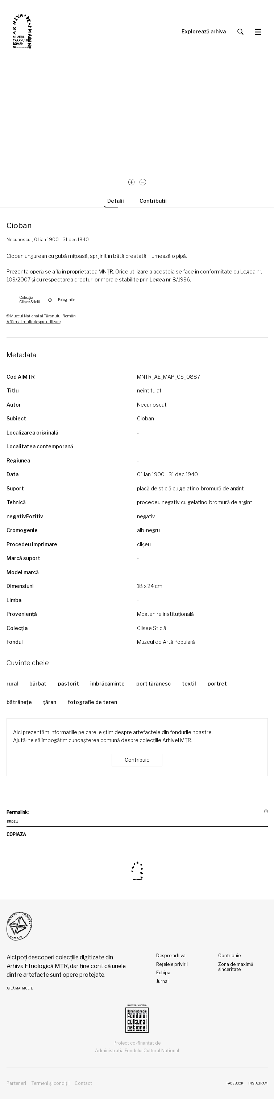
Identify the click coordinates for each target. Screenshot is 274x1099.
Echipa (163, 972)
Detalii (115, 201)
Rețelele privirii (172, 964)
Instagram (257, 1083)
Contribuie (137, 760)
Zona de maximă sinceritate (235, 967)
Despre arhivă (171, 955)
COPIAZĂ (16, 835)
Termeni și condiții (50, 1083)
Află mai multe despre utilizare (34, 322)
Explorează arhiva (204, 32)
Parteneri (16, 1083)
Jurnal (162, 981)
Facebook (235, 1083)
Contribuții (153, 201)
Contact (83, 1083)
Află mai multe (20, 988)
